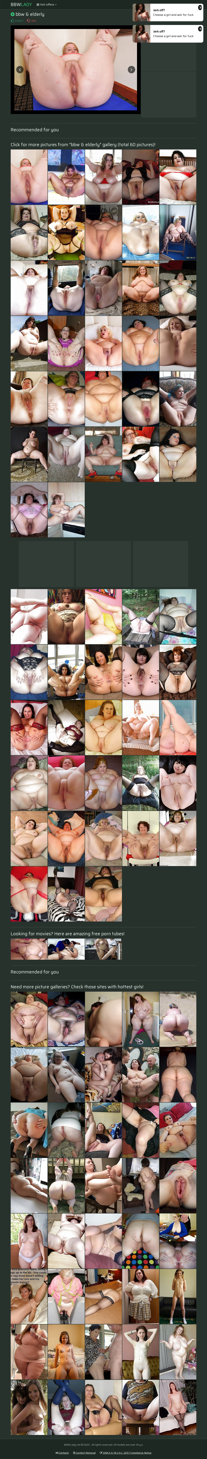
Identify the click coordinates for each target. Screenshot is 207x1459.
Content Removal (84, 1453)
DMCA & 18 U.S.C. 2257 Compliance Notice (125, 1453)
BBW (21, 4)
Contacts (62, 1453)
